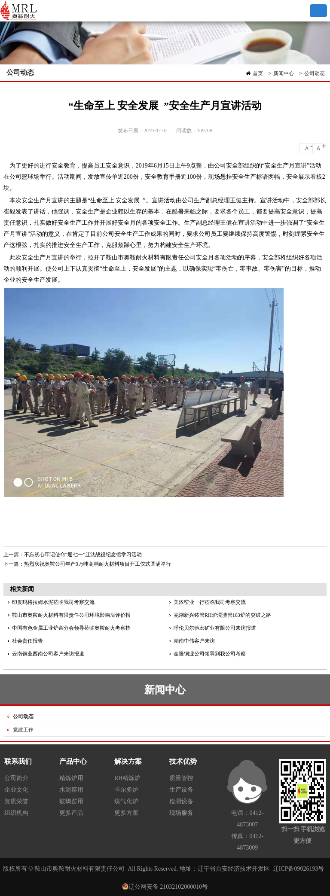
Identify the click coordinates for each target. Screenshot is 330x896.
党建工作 (23, 730)
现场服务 (181, 813)
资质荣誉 (16, 801)
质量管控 (181, 778)
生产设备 (181, 789)
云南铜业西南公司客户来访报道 (48, 654)
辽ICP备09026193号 (298, 869)
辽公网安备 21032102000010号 (168, 887)
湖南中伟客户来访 (194, 641)
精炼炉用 (71, 778)
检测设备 (181, 801)
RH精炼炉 (127, 778)
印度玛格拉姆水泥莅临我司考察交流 (53, 602)
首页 (258, 73)
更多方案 (126, 813)
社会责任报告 (27, 641)
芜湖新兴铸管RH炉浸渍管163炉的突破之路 (222, 615)
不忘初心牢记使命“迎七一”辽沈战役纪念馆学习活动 (83, 555)
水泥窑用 (71, 789)
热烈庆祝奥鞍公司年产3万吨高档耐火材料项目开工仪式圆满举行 (97, 564)
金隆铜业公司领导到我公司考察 (210, 654)
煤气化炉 (126, 801)
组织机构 (16, 813)
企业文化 (16, 789)
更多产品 (71, 813)
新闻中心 (283, 73)
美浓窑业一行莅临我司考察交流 (210, 602)
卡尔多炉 (126, 789)
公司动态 (314, 73)
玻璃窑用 (71, 801)
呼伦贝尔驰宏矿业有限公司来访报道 (215, 628)
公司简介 (16, 778)
